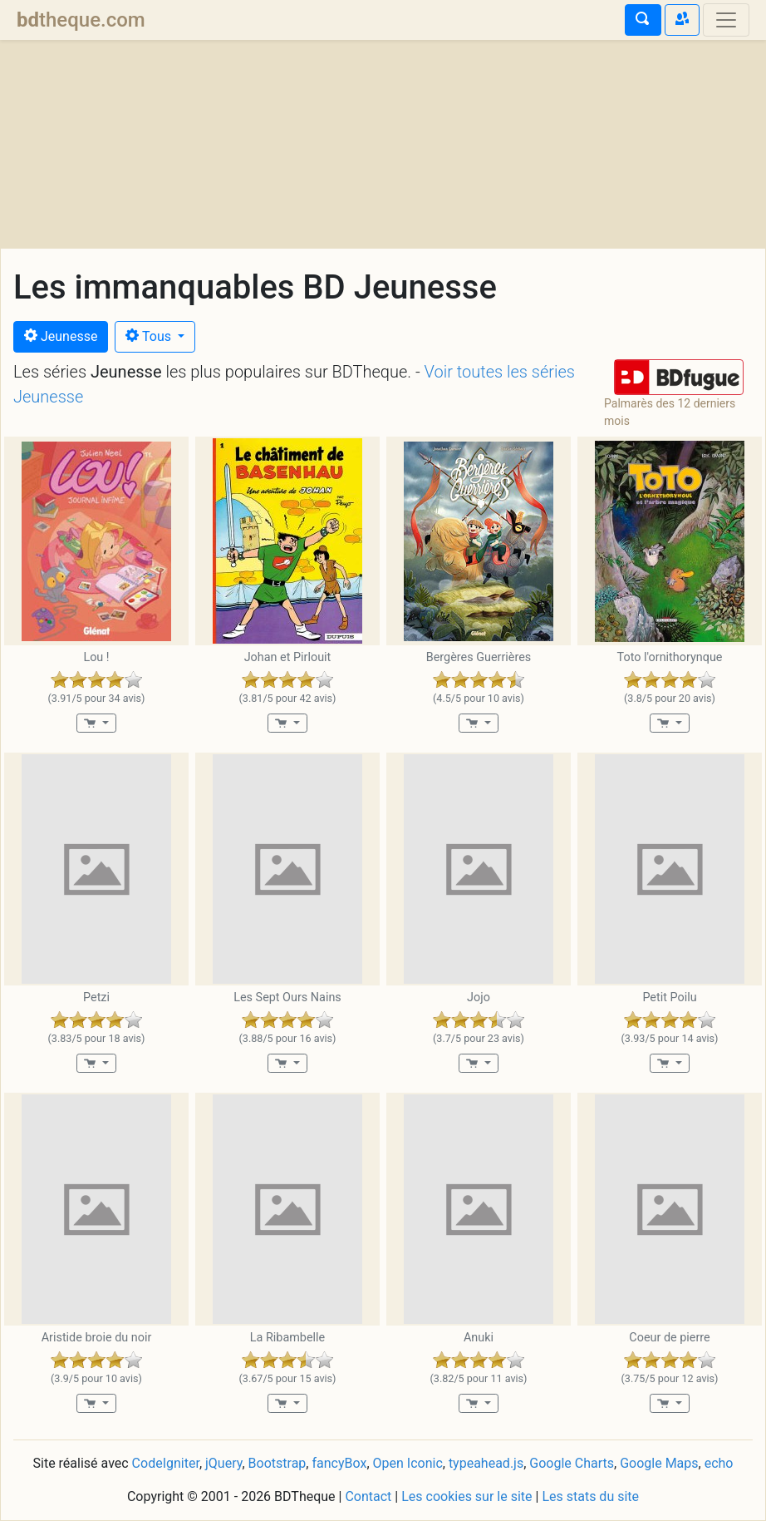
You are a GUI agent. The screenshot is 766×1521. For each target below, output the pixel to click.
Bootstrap (277, 1463)
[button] (679, 377)
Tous (149, 336)
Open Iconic (408, 1463)
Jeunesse (60, 336)
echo (719, 1463)
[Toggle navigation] (726, 20)
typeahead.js (486, 1463)
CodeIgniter (165, 1463)
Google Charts (571, 1463)
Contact (368, 1496)
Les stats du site (590, 1496)
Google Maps (659, 1463)
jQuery (223, 1463)
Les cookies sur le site (466, 1496)
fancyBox (339, 1463)
